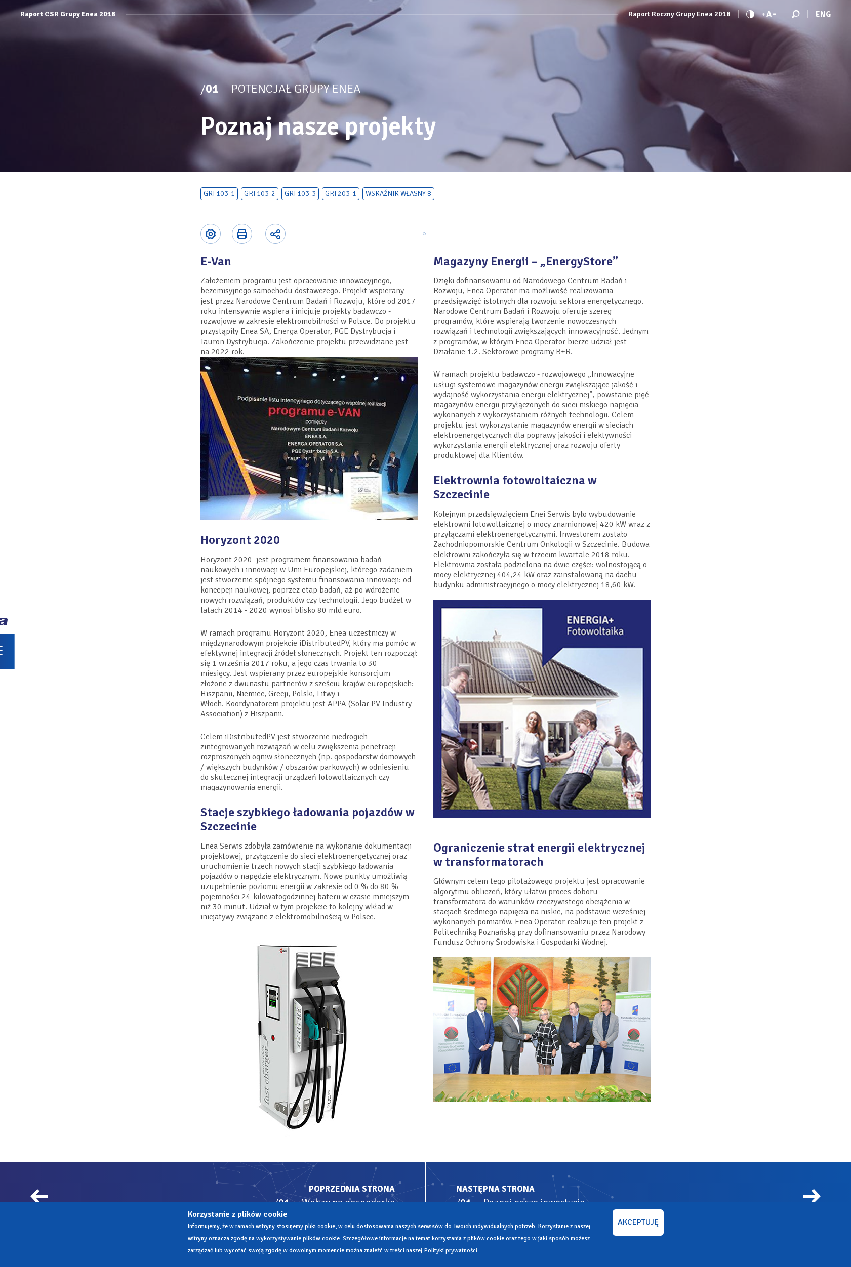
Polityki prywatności (450, 1250)
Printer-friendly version (241, 234)
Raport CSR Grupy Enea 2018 (67, 14)
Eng (823, 14)
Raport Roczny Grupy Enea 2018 (679, 14)
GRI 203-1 (340, 193)
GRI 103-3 (300, 193)
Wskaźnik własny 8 (398, 193)
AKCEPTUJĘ (638, 1222)
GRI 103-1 (219, 193)
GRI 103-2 (259, 193)
